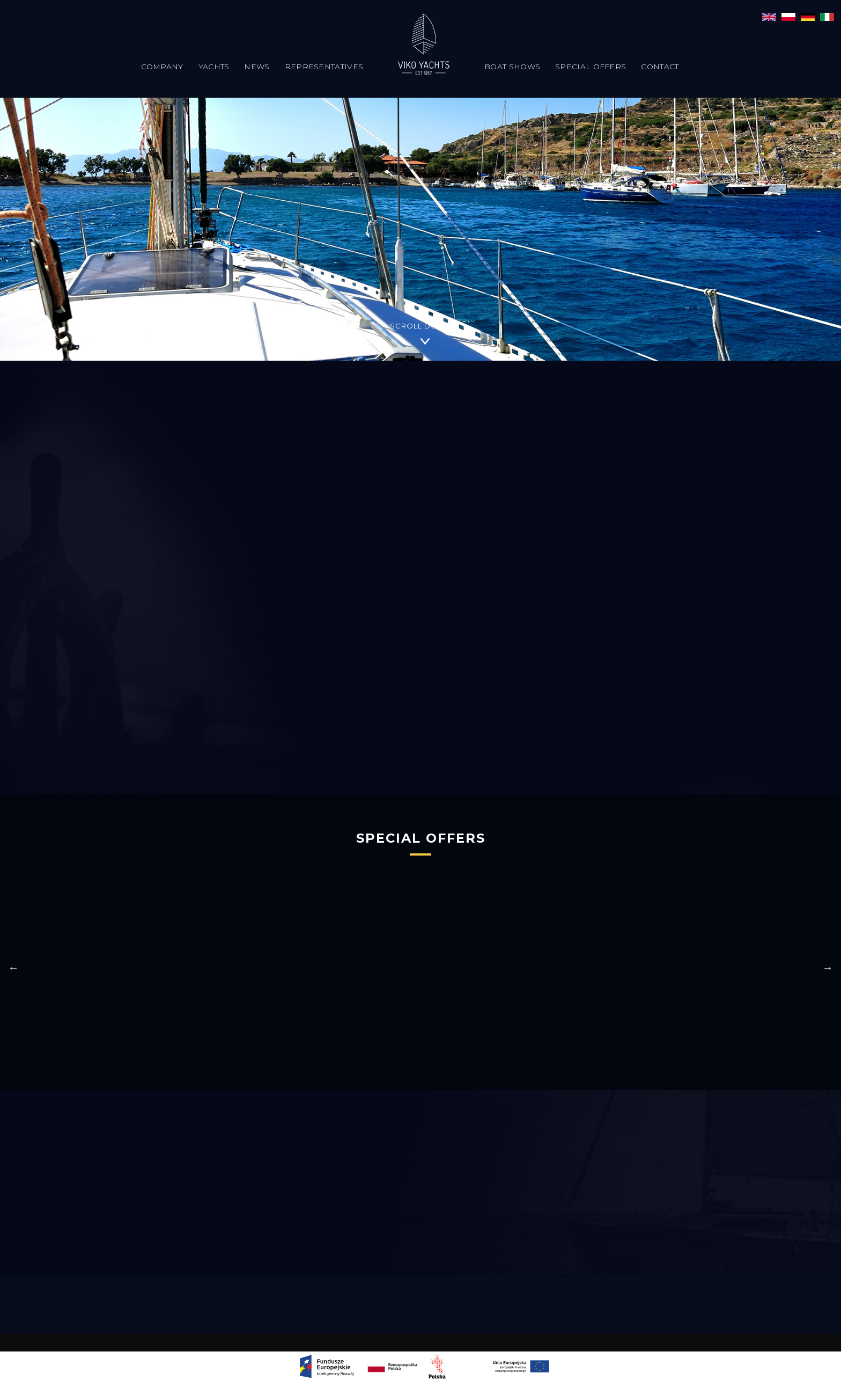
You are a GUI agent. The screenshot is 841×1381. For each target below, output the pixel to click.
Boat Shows (512, 66)
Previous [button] (13, 967)
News (256, 66)
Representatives (324, 66)
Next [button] (827, 967)
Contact (659, 66)
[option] (318, 967)
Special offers (590, 66)
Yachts (214, 66)
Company (162, 66)
